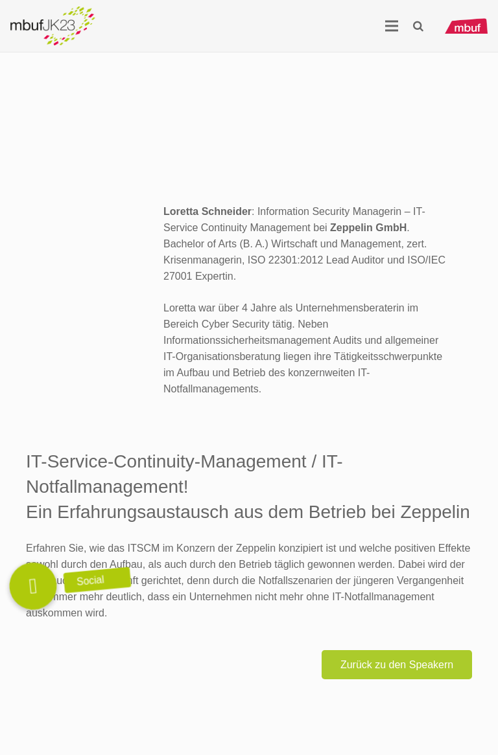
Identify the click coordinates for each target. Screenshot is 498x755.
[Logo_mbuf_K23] (52, 25)
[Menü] (392, 26)
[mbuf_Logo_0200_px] (466, 26)
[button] (418, 26)
